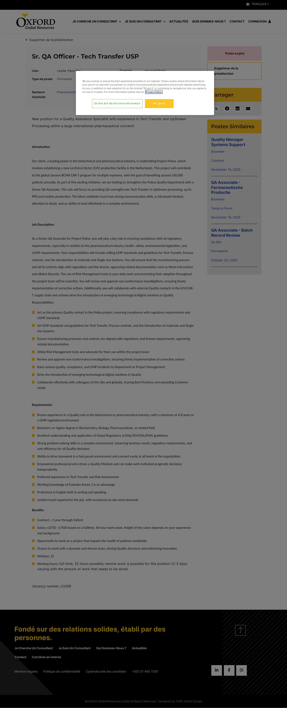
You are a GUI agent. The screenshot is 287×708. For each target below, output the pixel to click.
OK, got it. (159, 103)
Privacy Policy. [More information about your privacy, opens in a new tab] (154, 91)
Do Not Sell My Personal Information (117, 103)
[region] (145, 93)
